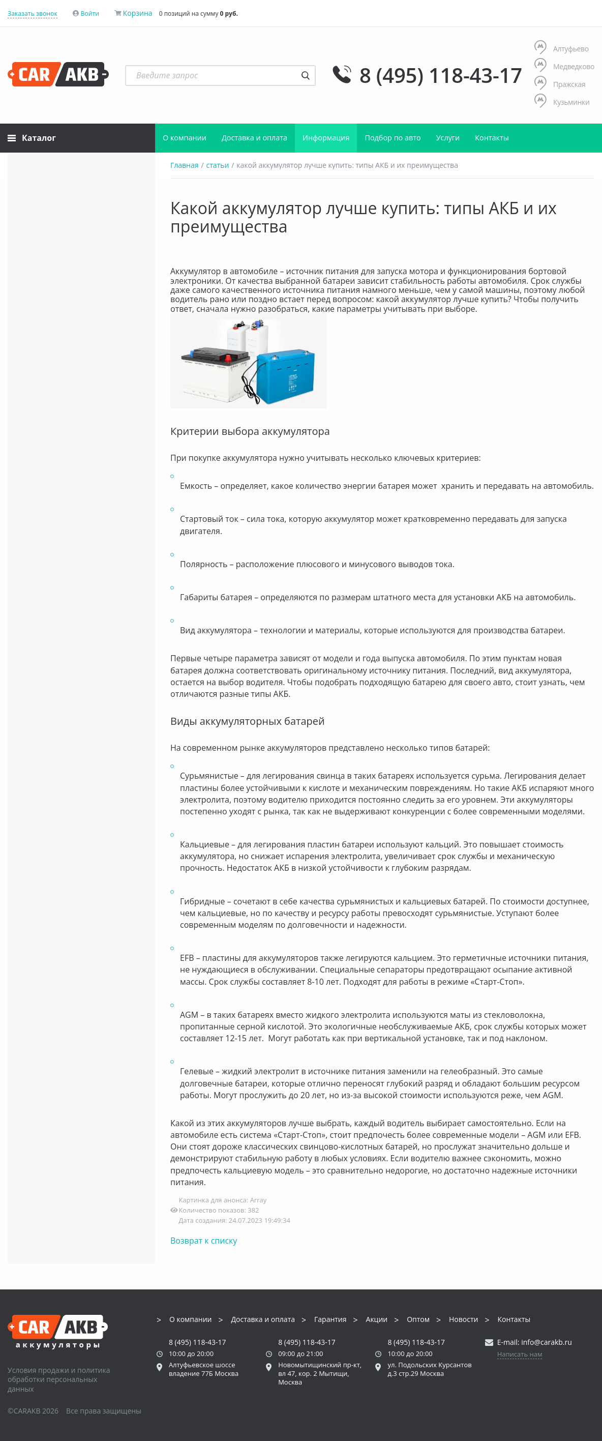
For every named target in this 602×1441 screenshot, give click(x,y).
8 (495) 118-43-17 (440, 75)
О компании (184, 137)
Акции (377, 1319)
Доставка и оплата (254, 137)
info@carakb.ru (546, 1342)
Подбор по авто (392, 137)
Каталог (32, 137)
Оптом (418, 1319)
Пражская (560, 84)
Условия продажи (38, 1370)
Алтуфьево (561, 48)
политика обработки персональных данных (59, 1379)
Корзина (138, 13)
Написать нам (520, 1354)
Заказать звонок (32, 13)
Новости (463, 1319)
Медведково (564, 66)
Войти (89, 13)
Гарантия (330, 1319)
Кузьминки (562, 102)
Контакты (492, 137)
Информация (326, 137)
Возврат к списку (203, 1240)
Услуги (448, 137)
